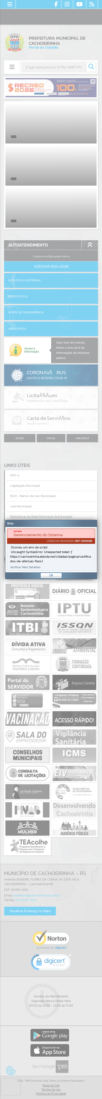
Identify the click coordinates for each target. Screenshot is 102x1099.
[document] (51, 549)
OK (51, 575)
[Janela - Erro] (51, 549)
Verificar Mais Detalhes (25, 567)
